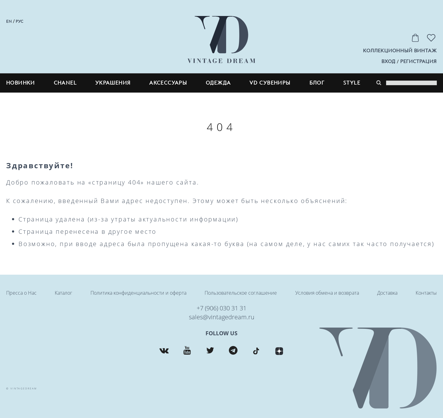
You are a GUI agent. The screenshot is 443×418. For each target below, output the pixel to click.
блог (317, 83)
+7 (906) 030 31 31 (221, 308)
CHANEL (65, 83)
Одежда (218, 83)
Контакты (426, 292)
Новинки (20, 83)
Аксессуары (168, 83)
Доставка (387, 292)
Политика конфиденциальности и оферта (138, 292)
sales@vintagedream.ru (221, 317)
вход (388, 61)
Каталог (63, 292)
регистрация (418, 61)
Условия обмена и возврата (327, 292)
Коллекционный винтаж (400, 51)
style (351, 83)
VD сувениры (269, 83)
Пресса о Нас (21, 292)
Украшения (113, 83)
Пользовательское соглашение (241, 292)
